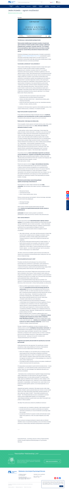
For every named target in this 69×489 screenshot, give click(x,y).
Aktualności (53, 6)
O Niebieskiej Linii (11, 6)
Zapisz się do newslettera (52, 461)
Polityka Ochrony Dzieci (27, 487)
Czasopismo (28, 6)
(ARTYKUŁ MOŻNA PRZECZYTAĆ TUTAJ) (31, 55)
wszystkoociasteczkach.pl (56, 484)
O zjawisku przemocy (34, 6)
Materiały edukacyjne (47, 6)
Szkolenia (23, 6)
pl (51, 2)
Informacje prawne (41, 6)
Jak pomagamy (17, 6)
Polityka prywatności (11, 487)
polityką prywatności (58, 483)
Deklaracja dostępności (19, 487)
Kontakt (58, 6)
